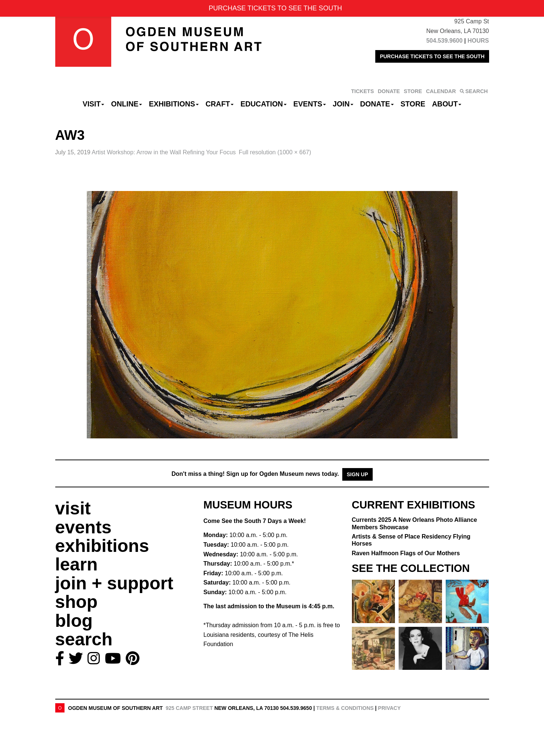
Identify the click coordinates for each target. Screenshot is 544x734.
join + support (114, 583)
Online (126, 104)
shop (76, 602)
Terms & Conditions (345, 708)
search (84, 639)
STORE (413, 91)
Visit (94, 104)
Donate (377, 104)
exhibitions (102, 546)
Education (263, 104)
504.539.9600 (444, 40)
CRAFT (219, 104)
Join (343, 104)
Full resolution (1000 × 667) (275, 152)
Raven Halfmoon (406, 553)
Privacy (389, 708)
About (446, 104)
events (83, 527)
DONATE (389, 91)
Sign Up (357, 474)
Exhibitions (174, 104)
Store (412, 104)
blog (74, 621)
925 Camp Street (189, 708)
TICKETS (362, 91)
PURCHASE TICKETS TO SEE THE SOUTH (432, 56)
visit (73, 508)
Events (309, 104)
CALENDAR (441, 91)
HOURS (478, 40)
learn (76, 564)
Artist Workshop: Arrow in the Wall (164, 152)
